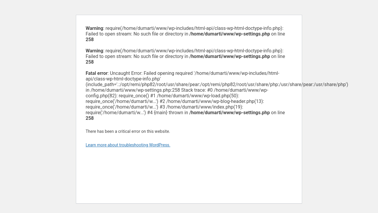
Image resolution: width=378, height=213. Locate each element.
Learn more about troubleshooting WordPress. (128, 145)
